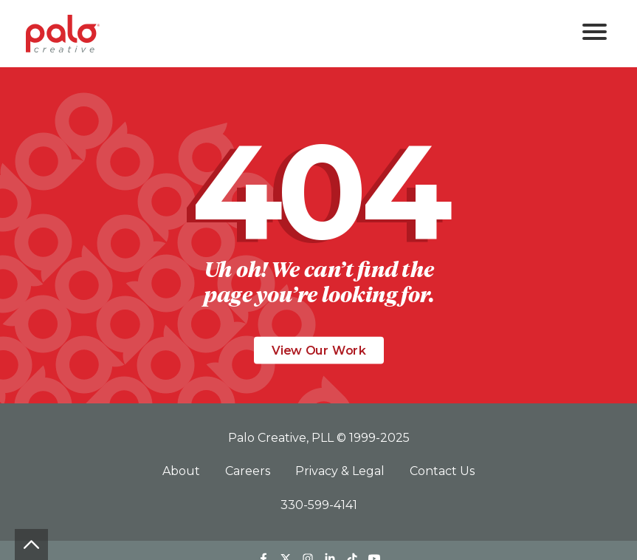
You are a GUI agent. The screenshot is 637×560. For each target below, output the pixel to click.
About (182, 471)
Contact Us (442, 471)
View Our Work (319, 351)
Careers (249, 471)
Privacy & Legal (341, 471)
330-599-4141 (318, 505)
